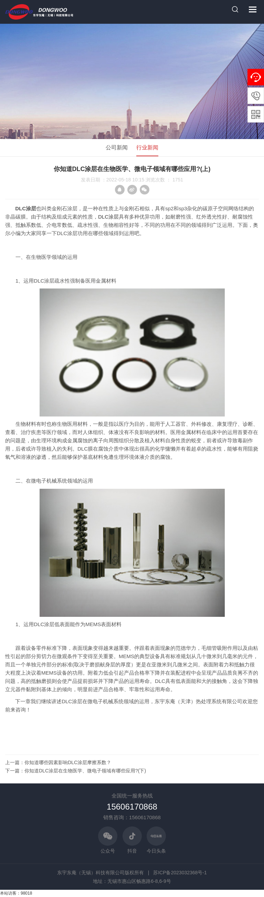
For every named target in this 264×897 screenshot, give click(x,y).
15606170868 (132, 806)
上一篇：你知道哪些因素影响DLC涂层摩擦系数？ (58, 762)
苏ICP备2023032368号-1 (180, 872)
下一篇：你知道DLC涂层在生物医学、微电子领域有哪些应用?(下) (75, 770)
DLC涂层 (108, 217)
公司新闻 (117, 147)
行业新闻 (147, 147)
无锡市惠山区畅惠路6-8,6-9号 (139, 881)
